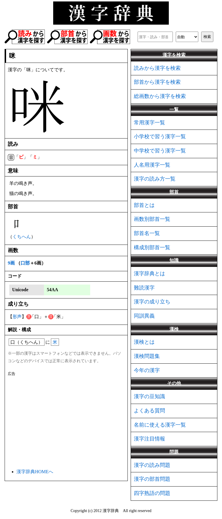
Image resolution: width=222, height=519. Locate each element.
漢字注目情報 (149, 439)
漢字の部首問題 (152, 479)
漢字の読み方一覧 (154, 179)
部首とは (144, 205)
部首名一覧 (147, 233)
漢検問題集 (147, 356)
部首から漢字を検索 (157, 82)
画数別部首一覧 (152, 219)
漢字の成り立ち (152, 302)
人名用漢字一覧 (152, 165)
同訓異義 (144, 316)
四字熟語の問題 (152, 493)
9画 (11, 263)
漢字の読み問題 (152, 465)
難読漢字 (144, 288)
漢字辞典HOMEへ (34, 471)
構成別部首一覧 (152, 247)
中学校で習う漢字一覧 (160, 151)
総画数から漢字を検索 (160, 96)
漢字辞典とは (149, 273)
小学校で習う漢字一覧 (160, 136)
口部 (25, 263)
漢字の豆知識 (149, 396)
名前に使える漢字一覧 (160, 425)
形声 (17, 316)
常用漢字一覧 (149, 122)
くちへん (21, 236)
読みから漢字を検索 (157, 68)
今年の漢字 (147, 370)
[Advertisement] (66, 421)
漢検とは (144, 342)
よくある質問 (149, 411)
